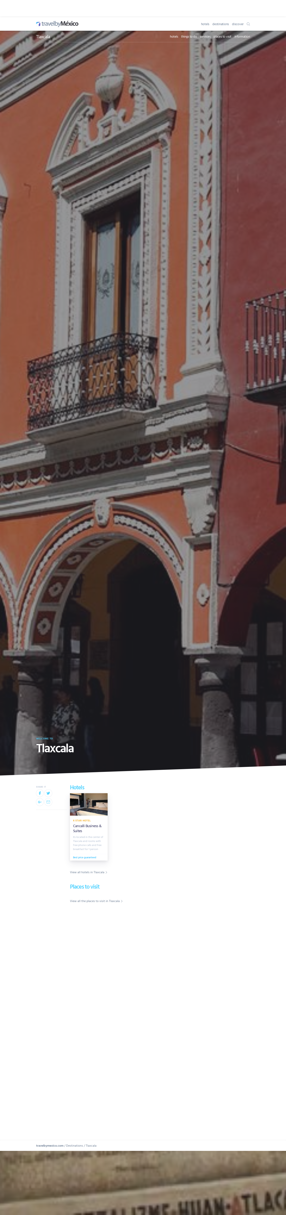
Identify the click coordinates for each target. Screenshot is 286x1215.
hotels (205, 24)
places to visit (222, 36)
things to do (189, 36)
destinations (220, 24)
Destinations (74, 1145)
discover (238, 24)
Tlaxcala (43, 36)
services (205, 36)
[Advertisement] (221, 960)
